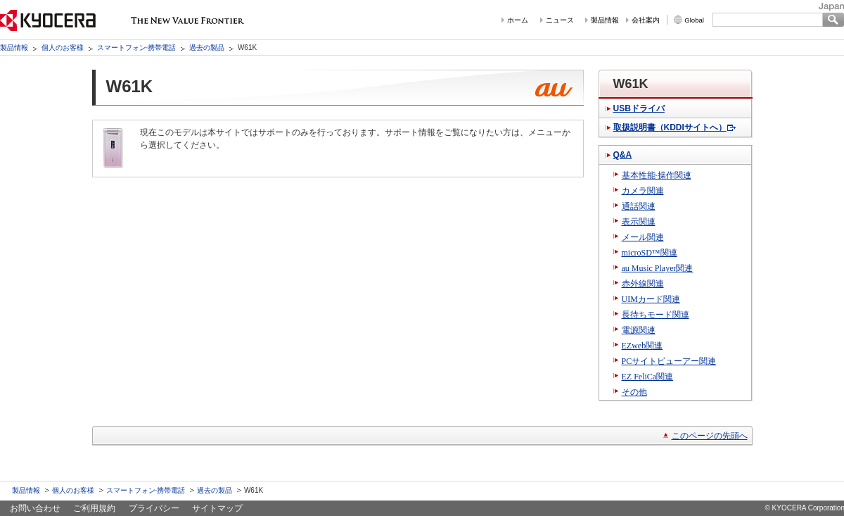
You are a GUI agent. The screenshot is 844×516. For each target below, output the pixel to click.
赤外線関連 (643, 284)
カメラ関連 (643, 191)
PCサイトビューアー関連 (669, 361)
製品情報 (605, 20)
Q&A (622, 155)
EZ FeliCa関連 (648, 377)
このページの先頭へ (710, 436)
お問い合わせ (35, 508)
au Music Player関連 (657, 268)
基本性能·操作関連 (656, 175)
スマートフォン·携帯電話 (137, 47)
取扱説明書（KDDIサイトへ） (670, 127)
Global (694, 20)
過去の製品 (206, 47)
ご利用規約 (94, 508)
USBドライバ (639, 108)
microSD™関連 (649, 253)
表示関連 (639, 222)
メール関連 (643, 237)
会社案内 (646, 20)
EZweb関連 (642, 346)
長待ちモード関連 (655, 315)
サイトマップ (217, 508)
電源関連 (639, 330)
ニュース (560, 20)
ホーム (517, 20)
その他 (634, 392)
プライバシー (154, 508)
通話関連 (639, 206)
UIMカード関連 (651, 299)
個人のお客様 (62, 47)
